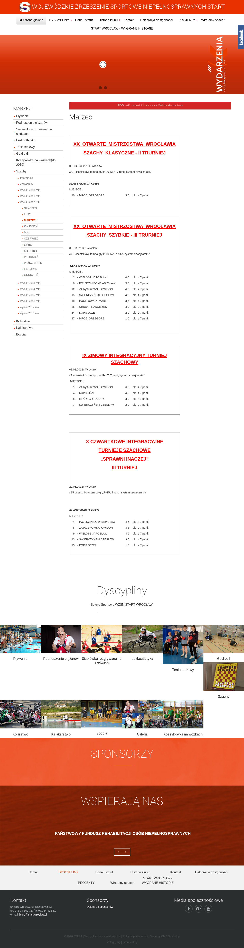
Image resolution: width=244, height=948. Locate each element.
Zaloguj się (113, 942)
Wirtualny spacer (212, 20)
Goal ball (22, 153)
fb (241, 37)
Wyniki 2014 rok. (30, 289)
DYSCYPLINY (59, 20)
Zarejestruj (130, 942)
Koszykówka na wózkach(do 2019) (36, 162)
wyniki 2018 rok (29, 313)
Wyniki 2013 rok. (30, 282)
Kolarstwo (23, 321)
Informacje (26, 177)
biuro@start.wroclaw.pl (33, 914)
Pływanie (22, 116)
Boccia (21, 334)
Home (32, 872)
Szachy (21, 171)
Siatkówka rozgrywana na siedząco (34, 131)
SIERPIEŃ (30, 250)
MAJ (27, 232)
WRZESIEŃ (31, 256)
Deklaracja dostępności (156, 20)
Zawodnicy (26, 184)
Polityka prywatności (135, 936)
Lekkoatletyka (25, 140)
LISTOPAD (30, 268)
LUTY (27, 214)
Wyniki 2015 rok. (30, 295)
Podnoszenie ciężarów (32, 122)
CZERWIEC (31, 238)
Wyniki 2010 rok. (30, 190)
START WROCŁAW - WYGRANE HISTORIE (122, 28)
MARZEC (30, 220)
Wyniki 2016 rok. (30, 301)
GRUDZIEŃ (31, 274)
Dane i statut (84, 20)
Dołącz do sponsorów (100, 906)
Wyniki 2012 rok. (30, 202)
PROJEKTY (187, 20)
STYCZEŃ (30, 208)
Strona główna (31, 20)
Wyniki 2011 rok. (30, 196)
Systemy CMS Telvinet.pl (165, 936)
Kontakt (129, 20)
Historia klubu (108, 20)
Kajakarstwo (24, 327)
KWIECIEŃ (31, 226)
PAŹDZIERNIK (33, 262)
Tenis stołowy (25, 147)
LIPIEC (28, 244)
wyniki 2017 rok (29, 307)
